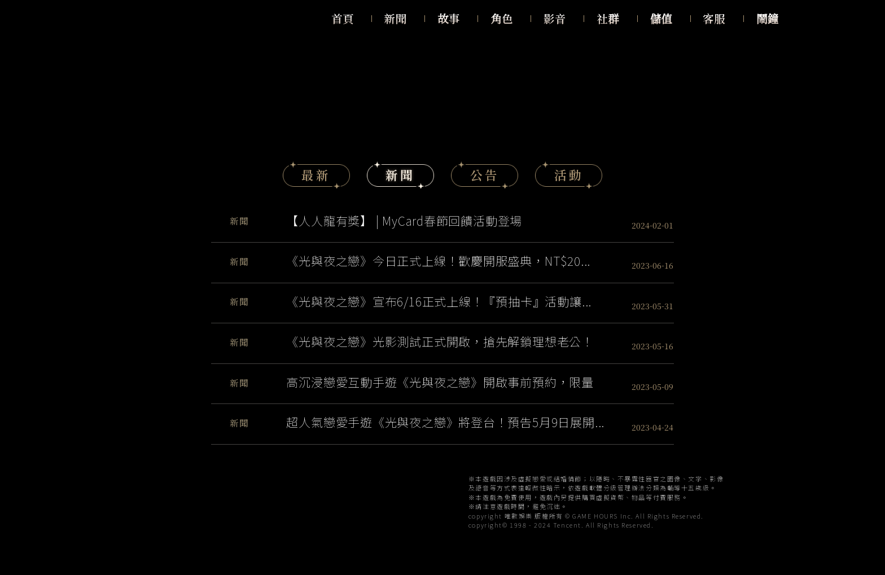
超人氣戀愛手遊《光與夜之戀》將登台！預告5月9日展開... (445, 422)
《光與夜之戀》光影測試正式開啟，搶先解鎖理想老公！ (440, 341)
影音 (555, 18)
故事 (448, 18)
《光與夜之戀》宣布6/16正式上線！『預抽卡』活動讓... (439, 301)
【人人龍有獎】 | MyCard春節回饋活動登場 (404, 220)
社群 (608, 18)
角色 (501, 18)
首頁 (342, 18)
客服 (714, 18)
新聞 (395, 18)
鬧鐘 (767, 18)
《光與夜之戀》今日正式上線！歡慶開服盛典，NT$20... (438, 260)
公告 (485, 174)
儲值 (661, 18)
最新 (316, 174)
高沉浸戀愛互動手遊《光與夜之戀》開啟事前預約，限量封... (440, 381)
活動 (569, 174)
